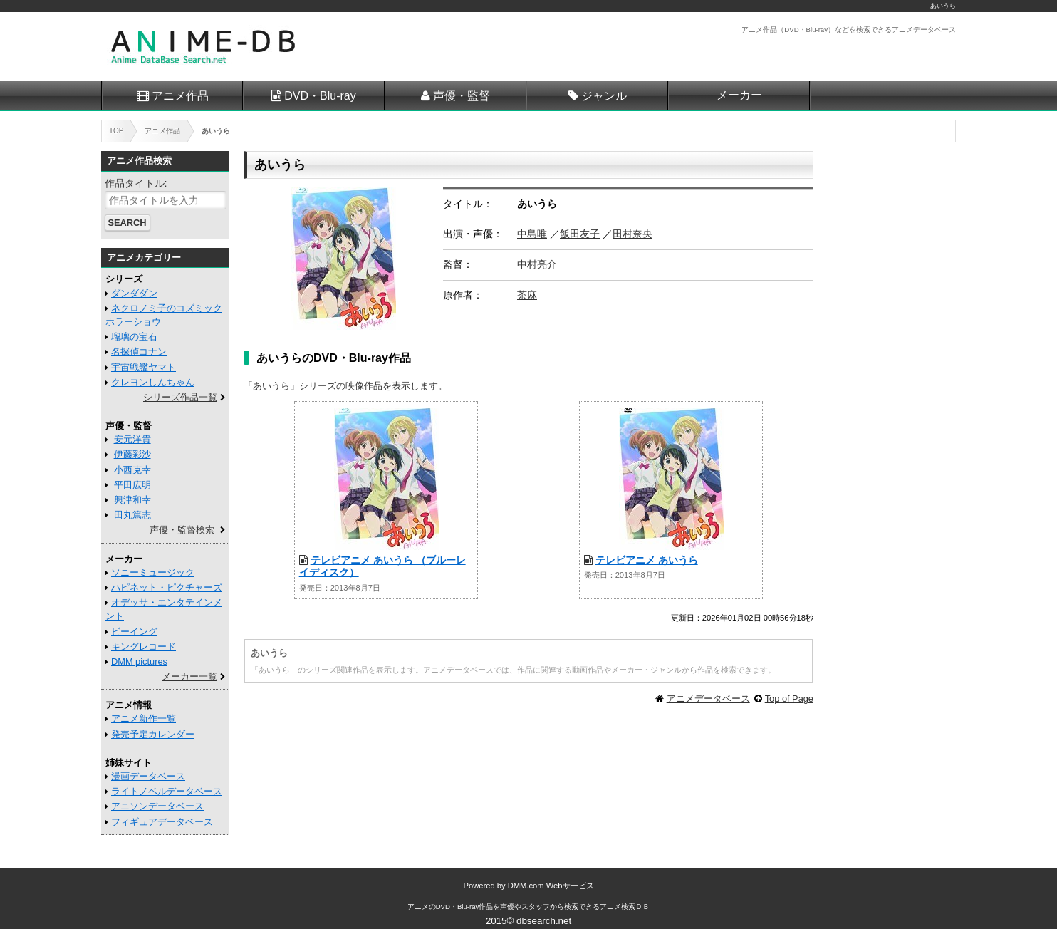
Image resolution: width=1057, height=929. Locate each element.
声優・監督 (461, 96)
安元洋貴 (132, 439)
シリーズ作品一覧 (180, 397)
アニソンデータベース (157, 806)
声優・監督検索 (182, 529)
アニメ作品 (180, 96)
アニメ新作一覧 (143, 718)
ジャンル (604, 96)
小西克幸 (132, 470)
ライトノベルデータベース (166, 791)
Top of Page (789, 698)
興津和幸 (132, 499)
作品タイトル (135, 183)
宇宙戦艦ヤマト (143, 367)
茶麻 (527, 295)
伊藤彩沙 (132, 454)
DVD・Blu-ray (319, 96)
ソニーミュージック (152, 572)
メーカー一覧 (189, 676)
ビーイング (134, 631)
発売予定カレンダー (152, 734)
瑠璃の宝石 (134, 336)
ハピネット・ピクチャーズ (166, 587)
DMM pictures (139, 661)
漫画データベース (148, 776)
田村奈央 (632, 233)
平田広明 (132, 484)
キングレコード (143, 646)
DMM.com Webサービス (551, 885)
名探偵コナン (139, 351)
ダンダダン (134, 293)
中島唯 (532, 233)
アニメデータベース (708, 698)
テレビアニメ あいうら (646, 560)
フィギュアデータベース (162, 821)
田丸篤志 (132, 514)
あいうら (943, 5)
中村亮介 (537, 264)
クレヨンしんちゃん (152, 382)
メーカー (739, 95)
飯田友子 (580, 233)
